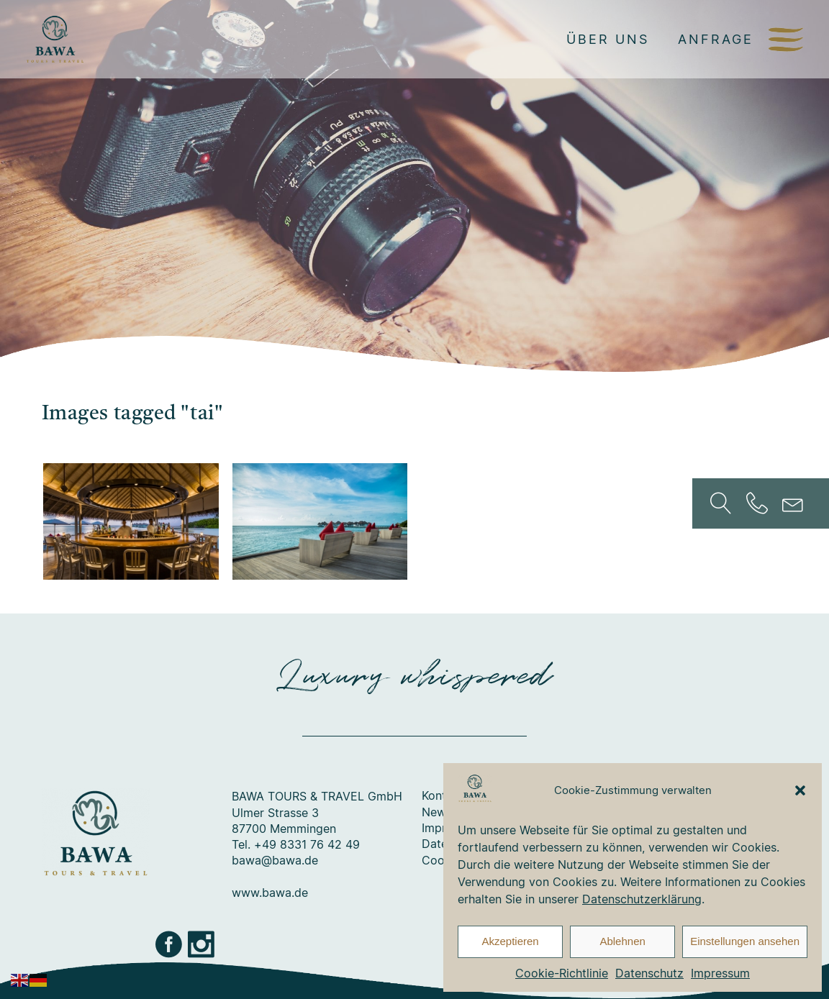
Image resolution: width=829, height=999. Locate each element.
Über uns (607, 39)
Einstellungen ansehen (744, 941)
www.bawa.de (270, 893)
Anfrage (715, 39)
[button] (800, 790)
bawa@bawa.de (275, 861)
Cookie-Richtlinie (561, 973)
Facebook (169, 944)
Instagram (202, 944)
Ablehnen (622, 941)
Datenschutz (649, 973)
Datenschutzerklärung (642, 899)
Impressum (720, 973)
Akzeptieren (509, 941)
